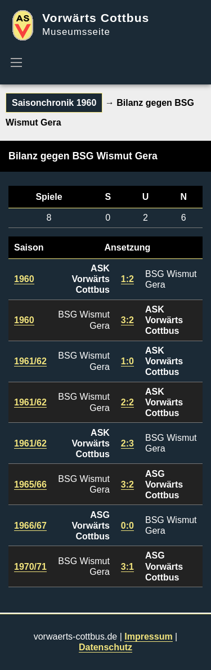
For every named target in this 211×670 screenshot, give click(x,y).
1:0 (127, 361)
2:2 (127, 402)
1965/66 (30, 484)
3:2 (127, 320)
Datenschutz (105, 647)
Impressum (148, 636)
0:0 (127, 525)
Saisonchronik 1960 (54, 103)
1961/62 (30, 361)
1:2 (127, 279)
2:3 (127, 443)
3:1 (127, 566)
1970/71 (30, 566)
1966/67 (30, 525)
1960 (24, 279)
